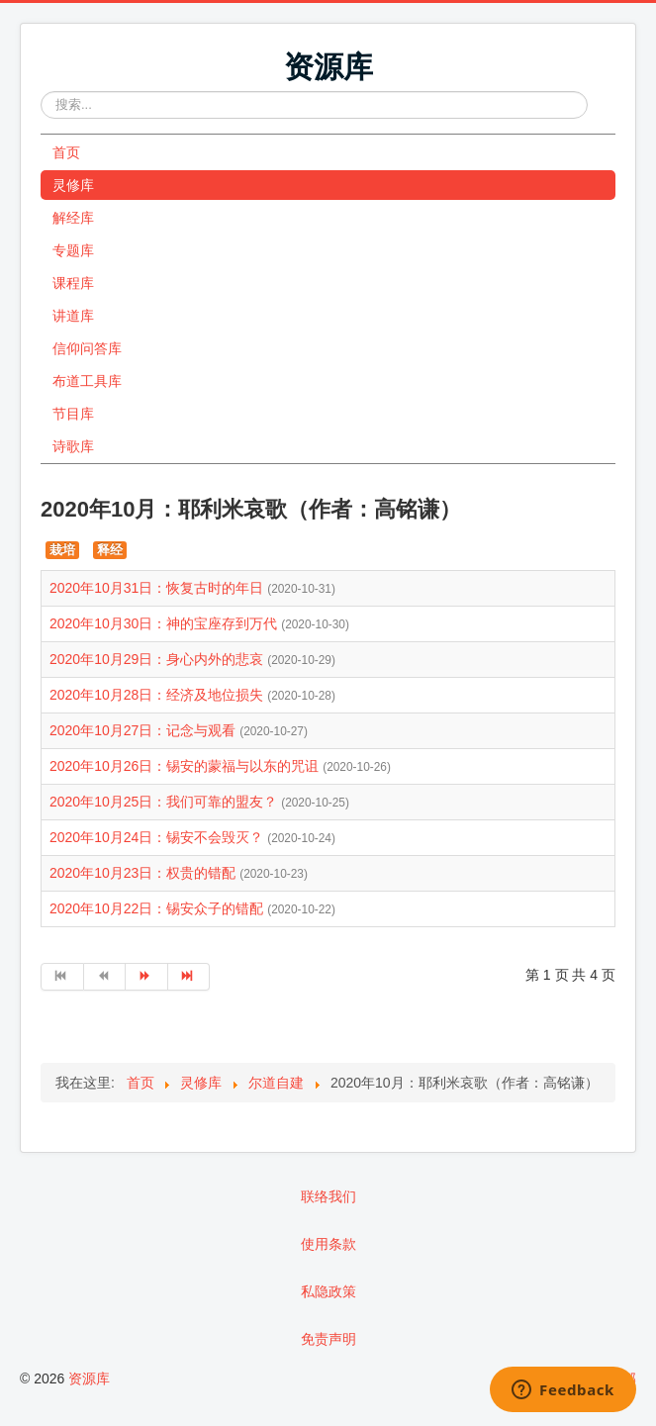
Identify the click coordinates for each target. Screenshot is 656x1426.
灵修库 (73, 185)
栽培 (62, 549)
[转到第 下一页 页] (147, 977)
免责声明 (328, 1339)
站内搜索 (41, 91)
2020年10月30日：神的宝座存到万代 (165, 623)
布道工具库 (87, 381)
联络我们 (328, 1196)
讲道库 (73, 316)
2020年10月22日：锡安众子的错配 (158, 908)
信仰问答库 (87, 348)
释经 (110, 549)
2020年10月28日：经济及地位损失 (158, 695)
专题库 (73, 250)
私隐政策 (328, 1291)
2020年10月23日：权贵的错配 (144, 873)
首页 (66, 152)
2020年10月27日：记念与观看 (144, 730)
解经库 (73, 218)
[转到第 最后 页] (189, 977)
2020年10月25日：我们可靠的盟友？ (165, 801)
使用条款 (328, 1244)
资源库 (89, 1378)
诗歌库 (73, 446)
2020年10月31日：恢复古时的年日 (158, 588)
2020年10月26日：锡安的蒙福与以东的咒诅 (186, 766)
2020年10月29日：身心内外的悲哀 (158, 659)
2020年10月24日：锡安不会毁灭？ (158, 837)
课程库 (73, 283)
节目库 (73, 414)
